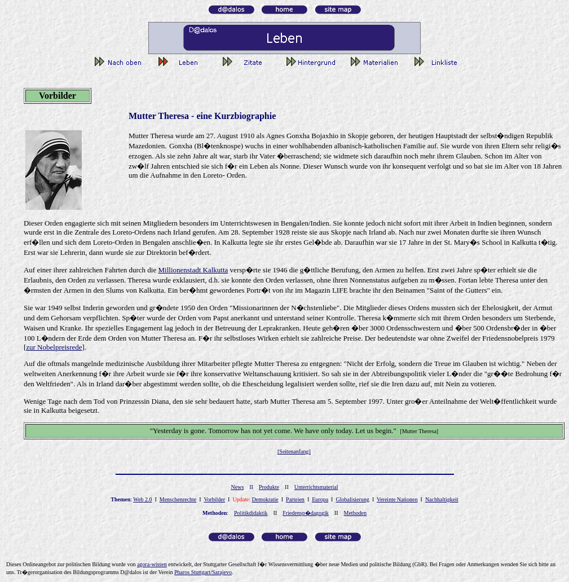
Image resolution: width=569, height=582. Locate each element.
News (237, 487)
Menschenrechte (178, 499)
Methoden (355, 513)
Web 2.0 (142, 499)
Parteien (295, 499)
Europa (320, 499)
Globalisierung (352, 499)
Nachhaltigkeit (441, 499)
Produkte (269, 487)
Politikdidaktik (250, 513)
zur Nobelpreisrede (54, 347)
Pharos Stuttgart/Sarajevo (203, 572)
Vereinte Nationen (397, 499)
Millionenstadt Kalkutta (193, 270)
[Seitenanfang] (294, 451)
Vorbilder (214, 499)
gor (152, 564)
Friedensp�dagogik (306, 513)
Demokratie (265, 499)
